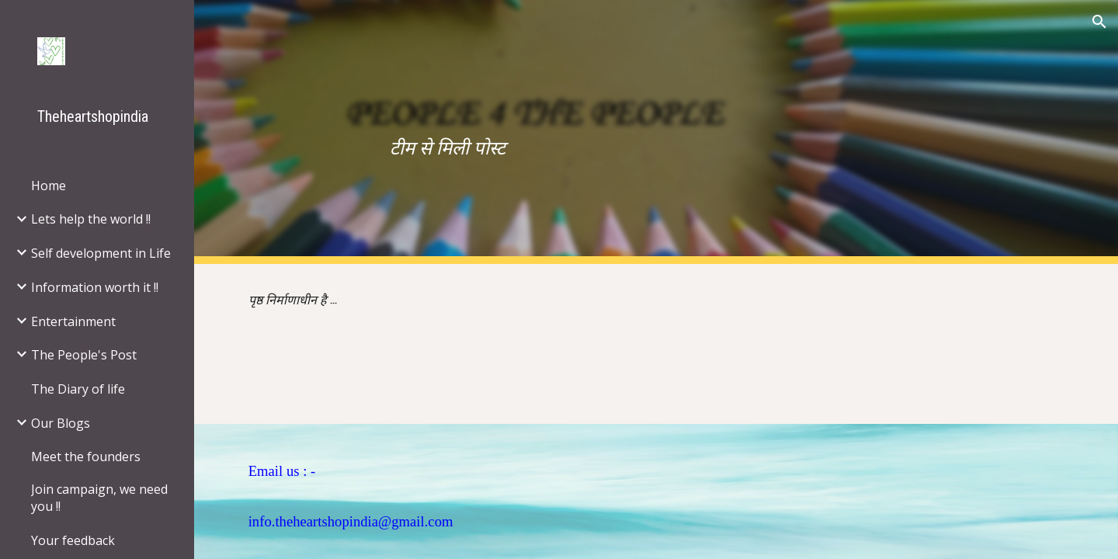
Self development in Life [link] (101, 253)
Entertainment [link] (73, 321)
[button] (1099, 21)
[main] (656, 132)
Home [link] (48, 185)
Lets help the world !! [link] (91, 218)
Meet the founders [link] (86, 456)
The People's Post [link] (84, 354)
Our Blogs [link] (60, 423)
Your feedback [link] (73, 540)
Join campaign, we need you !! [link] (99, 498)
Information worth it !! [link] (94, 287)
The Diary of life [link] (78, 389)
